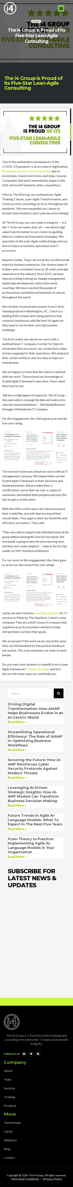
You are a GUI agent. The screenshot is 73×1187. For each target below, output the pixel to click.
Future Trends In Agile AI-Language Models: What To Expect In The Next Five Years (35, 819)
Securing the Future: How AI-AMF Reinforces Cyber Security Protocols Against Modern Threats (35, 766)
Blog (36, 21)
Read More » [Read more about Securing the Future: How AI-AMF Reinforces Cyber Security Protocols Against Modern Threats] (17, 777)
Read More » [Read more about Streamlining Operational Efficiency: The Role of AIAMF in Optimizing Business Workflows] (17, 750)
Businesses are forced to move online (26, 171)
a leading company (46, 613)
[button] (61, 8)
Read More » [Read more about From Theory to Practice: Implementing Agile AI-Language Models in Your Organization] (17, 856)
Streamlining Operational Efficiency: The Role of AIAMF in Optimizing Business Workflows (35, 738)
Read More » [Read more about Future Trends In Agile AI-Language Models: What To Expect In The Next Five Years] (17, 829)
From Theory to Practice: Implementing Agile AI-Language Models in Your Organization (31, 845)
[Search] (58, 693)
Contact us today (38, 669)
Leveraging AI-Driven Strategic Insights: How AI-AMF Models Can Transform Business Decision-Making (33, 794)
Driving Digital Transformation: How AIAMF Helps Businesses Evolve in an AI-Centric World (35, 711)
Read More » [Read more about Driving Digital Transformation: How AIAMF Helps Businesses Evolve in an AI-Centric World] (17, 722)
